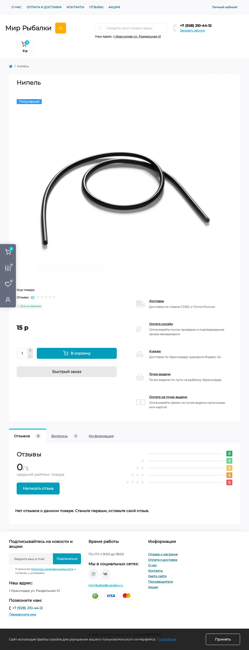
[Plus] (30, 350)
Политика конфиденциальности (52, 569)
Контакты (75, 7)
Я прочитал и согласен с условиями (45, 571)
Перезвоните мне (22, 614)
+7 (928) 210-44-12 (195, 25)
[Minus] (30, 356)
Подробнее (166, 639)
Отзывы (96, 7)
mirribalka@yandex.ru (105, 585)
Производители (160, 581)
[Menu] (60, 28)
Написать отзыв (38, 488)
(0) (33, 297)
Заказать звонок (192, 30)
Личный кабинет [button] (225, 7)
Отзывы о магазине (163, 554)
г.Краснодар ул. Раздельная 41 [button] (137, 36)
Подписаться (67, 559)
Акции (114, 7)
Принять (223, 639)
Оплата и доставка (44, 7)
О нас (16, 7)
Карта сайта (157, 576)
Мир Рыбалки (28, 28)
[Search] (100, 28)
